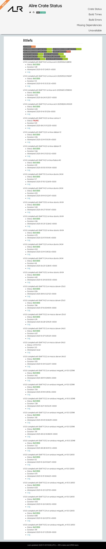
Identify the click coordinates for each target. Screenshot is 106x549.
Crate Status (95, 9)
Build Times (95, 14)
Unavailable (95, 30)
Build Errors (95, 19)
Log (28, 72)
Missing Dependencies (89, 25)
